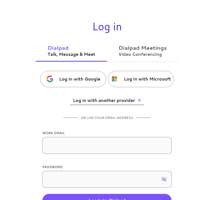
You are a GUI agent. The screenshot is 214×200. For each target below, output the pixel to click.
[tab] (71, 50)
